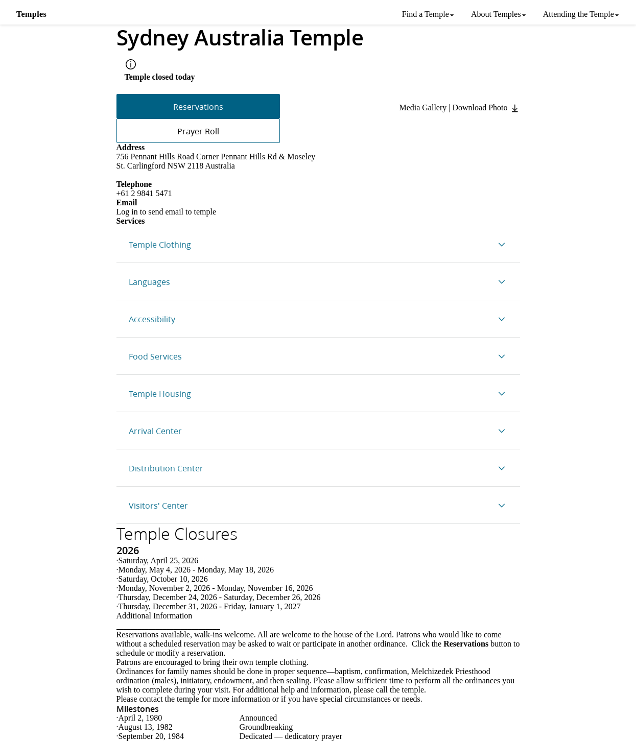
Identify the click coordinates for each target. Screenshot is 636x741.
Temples (31, 14)
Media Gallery (422, 107)
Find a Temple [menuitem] (425, 14)
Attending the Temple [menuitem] (578, 14)
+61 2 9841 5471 (144, 193)
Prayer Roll (198, 131)
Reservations (198, 106)
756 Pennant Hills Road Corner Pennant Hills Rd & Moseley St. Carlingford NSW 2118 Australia (216, 161)
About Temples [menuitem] (496, 14)
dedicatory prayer (313, 736)
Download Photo (486, 107)
